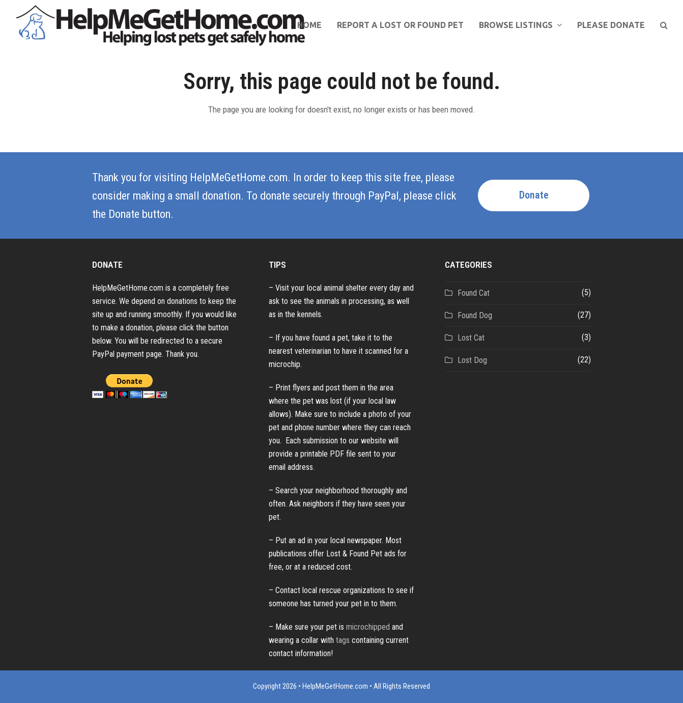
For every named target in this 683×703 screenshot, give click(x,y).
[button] (663, 25)
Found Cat (474, 293)
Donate (534, 195)
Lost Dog (472, 360)
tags (343, 640)
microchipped (368, 627)
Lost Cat (471, 338)
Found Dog (475, 315)
